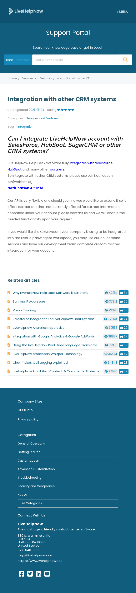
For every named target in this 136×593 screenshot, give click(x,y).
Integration (25, 127)
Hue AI (22, 494)
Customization (28, 460)
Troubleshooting (29, 477)
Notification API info (25, 188)
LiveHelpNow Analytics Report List (38, 327)
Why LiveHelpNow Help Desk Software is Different (50, 292)
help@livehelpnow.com (35, 555)
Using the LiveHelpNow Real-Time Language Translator (55, 345)
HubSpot (14, 169)
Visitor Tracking (24, 310)
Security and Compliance (36, 486)
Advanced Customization (36, 469)
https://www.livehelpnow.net (40, 560)
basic (10, 60)
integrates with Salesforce (91, 163)
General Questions (31, 443)
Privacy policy (28, 419)
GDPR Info (25, 410)
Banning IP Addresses (29, 301)
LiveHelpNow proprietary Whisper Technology (47, 354)
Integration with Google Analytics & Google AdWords (54, 336)
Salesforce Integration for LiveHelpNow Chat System (53, 319)
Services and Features (37, 78)
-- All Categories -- (32, 503)
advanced (23, 60)
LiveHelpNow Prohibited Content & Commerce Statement (58, 371)
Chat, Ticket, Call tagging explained (40, 362)
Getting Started (29, 452)
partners (57, 169)
